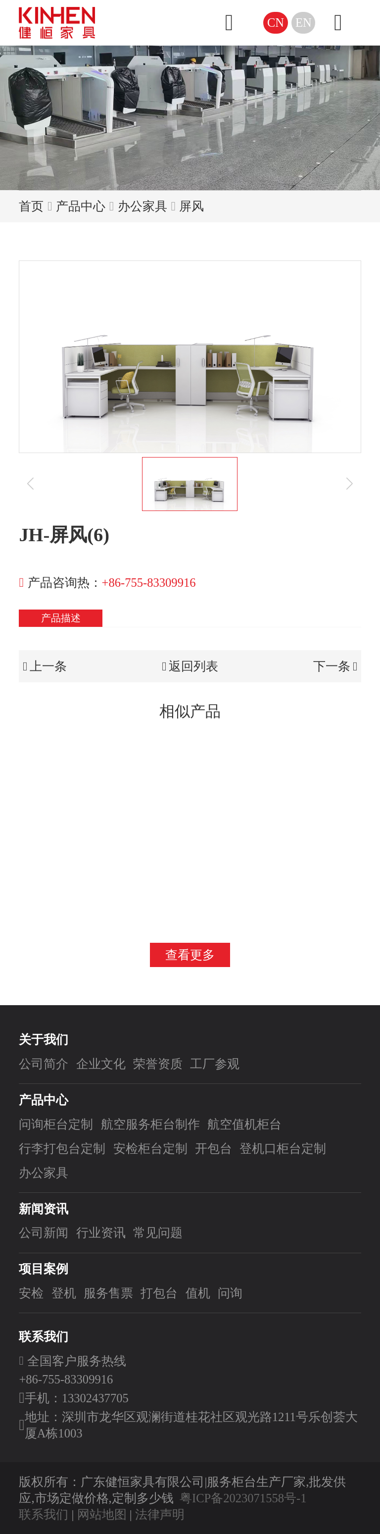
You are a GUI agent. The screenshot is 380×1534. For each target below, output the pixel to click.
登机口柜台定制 (282, 1148)
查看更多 (190, 955)
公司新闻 (43, 1232)
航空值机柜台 (244, 1124)
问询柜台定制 (56, 1124)
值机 (198, 1293)
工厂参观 (214, 1064)
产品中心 (80, 206)
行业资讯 (101, 1232)
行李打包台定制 (62, 1148)
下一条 (335, 666)
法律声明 (160, 1514)
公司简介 (43, 1064)
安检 (31, 1293)
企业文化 (101, 1064)
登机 (63, 1293)
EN (303, 22)
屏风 (191, 206)
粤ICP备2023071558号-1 (243, 1498)
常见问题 (158, 1232)
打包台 (159, 1293)
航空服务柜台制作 (150, 1124)
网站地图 (102, 1514)
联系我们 (43, 1514)
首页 (31, 206)
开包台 (213, 1148)
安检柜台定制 (150, 1148)
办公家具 (142, 206)
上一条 (45, 666)
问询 (230, 1293)
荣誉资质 (158, 1064)
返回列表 (190, 666)
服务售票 (108, 1293)
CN (275, 22)
